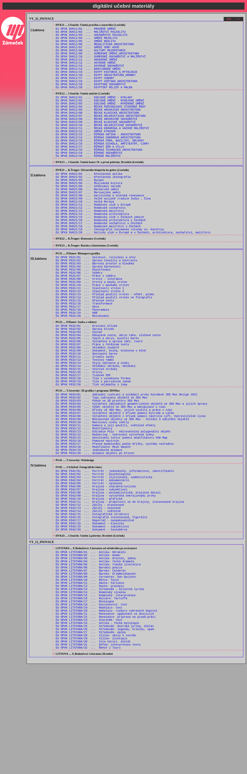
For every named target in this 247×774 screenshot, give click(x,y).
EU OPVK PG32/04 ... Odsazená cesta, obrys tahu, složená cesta (108, 390)
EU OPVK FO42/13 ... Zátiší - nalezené (88, 593)
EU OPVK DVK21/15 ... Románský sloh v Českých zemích (100, 252)
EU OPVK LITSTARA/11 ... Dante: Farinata (90, 680)
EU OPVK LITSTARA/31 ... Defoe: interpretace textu (98, 753)
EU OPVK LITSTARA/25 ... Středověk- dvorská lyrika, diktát (105, 731)
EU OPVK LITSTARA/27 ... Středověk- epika (91, 738)
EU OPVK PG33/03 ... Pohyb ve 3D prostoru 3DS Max (97, 467)
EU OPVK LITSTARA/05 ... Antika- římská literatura (98, 658)
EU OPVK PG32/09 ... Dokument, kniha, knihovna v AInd (101, 408)
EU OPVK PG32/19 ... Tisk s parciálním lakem (93, 444)
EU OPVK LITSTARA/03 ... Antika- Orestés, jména (96, 651)
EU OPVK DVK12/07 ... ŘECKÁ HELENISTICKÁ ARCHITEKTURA (101, 133)
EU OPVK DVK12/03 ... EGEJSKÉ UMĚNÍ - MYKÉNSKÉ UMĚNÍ (100, 118)
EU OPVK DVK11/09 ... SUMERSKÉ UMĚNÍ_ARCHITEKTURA (97, 59)
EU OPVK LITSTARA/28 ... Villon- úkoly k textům (96, 742)
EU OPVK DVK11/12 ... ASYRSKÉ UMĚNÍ (86, 70)
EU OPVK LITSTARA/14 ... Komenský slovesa (91, 691)
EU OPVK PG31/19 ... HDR (76, 364)
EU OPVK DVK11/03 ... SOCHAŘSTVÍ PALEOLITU (91, 37)
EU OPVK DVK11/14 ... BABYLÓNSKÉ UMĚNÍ (88, 77)
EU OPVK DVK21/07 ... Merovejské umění (88, 222)
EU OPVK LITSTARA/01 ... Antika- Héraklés (91, 643)
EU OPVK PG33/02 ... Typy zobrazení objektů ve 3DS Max (101, 463)
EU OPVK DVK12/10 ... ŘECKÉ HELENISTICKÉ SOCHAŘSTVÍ (99, 144)
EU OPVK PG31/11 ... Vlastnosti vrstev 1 (90, 334)
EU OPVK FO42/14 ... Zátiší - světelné (88, 597)
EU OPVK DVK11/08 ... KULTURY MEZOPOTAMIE (91, 55)
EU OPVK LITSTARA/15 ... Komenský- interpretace (96, 695)
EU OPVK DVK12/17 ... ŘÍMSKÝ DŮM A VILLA (90, 169)
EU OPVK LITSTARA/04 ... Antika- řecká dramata (95, 654)
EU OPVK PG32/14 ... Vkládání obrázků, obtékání (96, 426)
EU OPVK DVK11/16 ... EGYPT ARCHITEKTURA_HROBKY (96, 85)
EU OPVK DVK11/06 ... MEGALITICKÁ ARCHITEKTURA (95, 48)
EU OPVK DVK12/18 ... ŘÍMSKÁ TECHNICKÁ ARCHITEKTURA (99, 173)
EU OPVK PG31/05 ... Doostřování (83, 312)
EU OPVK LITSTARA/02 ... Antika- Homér (88, 647)
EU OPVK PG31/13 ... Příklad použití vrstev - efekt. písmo (105, 342)
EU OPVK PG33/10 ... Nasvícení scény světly (92, 492)
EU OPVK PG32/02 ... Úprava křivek (85, 382)
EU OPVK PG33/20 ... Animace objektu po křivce (95, 529)
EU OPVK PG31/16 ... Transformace (84, 353)
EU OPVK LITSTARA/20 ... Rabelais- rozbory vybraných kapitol (106, 713)
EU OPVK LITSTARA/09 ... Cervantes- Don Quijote (96, 673)
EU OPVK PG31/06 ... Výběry (79, 316)
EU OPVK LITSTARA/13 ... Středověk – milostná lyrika (100, 687)
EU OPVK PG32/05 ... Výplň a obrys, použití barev (97, 393)
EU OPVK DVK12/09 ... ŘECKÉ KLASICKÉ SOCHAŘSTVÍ (96, 140)
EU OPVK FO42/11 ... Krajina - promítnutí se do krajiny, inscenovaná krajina (120, 586)
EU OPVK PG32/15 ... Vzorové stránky (86, 430)
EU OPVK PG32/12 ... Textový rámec (85, 419)
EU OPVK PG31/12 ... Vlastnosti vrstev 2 (90, 338)
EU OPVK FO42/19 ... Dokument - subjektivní (92, 615)
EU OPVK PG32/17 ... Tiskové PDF (83, 437)
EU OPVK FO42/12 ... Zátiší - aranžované (90, 589)
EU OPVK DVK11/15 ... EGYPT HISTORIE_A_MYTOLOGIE (96, 81)
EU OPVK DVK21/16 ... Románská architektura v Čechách (101, 255)
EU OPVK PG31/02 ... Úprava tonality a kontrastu (96, 301)
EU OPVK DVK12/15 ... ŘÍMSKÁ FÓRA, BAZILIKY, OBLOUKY (100, 162)
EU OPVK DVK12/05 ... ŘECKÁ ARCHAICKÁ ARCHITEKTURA (98, 125)
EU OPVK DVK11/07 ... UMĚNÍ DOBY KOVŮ (87, 52)
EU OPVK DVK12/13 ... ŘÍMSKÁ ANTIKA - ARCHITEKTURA (98, 155)
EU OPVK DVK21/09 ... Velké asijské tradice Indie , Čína (103, 230)
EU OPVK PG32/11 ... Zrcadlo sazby (85, 415)
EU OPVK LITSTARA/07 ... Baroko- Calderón (91, 665)
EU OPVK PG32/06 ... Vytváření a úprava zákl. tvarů (99, 397)
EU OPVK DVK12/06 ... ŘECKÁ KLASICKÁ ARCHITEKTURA (97, 129)
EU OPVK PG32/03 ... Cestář (79, 386)
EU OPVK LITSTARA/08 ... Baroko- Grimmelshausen (96, 669)
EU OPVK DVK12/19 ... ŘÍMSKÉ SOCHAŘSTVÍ (89, 177)
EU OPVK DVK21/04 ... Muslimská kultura (89, 211)
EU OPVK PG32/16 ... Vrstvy (79, 433)
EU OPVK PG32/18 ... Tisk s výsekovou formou (93, 441)
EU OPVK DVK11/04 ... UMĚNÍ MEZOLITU (86, 41)
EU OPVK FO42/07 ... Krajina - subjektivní (91, 571)
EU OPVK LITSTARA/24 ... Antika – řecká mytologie (97, 727)
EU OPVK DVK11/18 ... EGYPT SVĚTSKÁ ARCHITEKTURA (96, 92)
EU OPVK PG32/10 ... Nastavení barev (86, 411)
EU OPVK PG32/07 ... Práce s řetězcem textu (92, 401)
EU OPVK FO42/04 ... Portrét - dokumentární (92, 560)
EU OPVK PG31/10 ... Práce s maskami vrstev (92, 331)
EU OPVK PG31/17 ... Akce (77, 356)
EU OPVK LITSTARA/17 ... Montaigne (85, 702)
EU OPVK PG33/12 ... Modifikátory (84, 500)
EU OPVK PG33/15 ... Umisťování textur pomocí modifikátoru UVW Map (111, 511)
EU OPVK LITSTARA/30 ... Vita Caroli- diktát (93, 749)
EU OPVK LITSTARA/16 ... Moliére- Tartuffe (91, 698)
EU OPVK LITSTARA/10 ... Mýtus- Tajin (87, 676)
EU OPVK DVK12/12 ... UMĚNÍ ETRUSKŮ (86, 151)
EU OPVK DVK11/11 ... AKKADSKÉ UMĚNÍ (86, 66)
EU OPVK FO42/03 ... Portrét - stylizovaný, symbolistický (104, 556)
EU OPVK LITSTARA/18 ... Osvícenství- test (91, 706)
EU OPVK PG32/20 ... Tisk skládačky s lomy (91, 448)
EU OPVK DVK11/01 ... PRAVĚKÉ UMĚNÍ (86, 30)
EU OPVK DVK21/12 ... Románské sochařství (91, 241)
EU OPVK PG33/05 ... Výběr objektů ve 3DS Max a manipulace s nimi (111, 474)
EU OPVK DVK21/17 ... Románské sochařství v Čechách (99, 259)
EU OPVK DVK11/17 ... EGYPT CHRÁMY (85, 88)
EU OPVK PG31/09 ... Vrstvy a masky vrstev (91, 327)
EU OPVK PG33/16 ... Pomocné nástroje (87, 514)
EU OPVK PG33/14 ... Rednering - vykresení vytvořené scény (105, 507)
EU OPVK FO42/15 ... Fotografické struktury (92, 600)
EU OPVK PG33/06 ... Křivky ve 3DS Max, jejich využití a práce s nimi (114, 478)
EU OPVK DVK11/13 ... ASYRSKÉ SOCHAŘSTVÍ (90, 74)
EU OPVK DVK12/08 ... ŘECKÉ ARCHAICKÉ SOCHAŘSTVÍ (96, 136)
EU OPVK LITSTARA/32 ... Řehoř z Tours (88, 757)
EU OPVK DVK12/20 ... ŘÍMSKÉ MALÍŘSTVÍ (88, 180)
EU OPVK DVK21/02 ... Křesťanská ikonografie (93, 204)
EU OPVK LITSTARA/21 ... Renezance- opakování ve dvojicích (105, 717)
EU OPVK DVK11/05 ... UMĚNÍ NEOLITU (86, 44)
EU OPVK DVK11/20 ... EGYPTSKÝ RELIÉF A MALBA (94, 99)
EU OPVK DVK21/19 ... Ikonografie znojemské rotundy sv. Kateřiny (110, 266)
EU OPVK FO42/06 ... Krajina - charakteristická (96, 567)
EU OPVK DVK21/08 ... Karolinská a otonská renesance (100, 226)
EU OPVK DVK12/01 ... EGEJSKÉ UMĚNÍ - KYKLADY (94, 111)
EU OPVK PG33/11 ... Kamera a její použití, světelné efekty (106, 496)
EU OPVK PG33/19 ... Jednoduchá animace (89, 525)
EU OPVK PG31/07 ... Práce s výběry (86, 320)
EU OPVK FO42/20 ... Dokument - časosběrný (91, 619)
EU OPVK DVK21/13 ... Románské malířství (90, 244)
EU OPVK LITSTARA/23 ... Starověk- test (89, 724)
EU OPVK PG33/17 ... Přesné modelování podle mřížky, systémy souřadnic (115, 518)
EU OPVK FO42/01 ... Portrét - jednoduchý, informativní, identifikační (115, 549)
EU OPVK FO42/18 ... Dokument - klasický (90, 611)
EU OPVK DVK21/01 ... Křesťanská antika (89, 200)
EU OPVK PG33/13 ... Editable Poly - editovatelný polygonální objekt (113, 503)
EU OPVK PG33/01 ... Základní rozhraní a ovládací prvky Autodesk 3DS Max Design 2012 (126, 459)
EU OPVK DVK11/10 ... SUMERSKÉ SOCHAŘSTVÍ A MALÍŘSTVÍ (101, 63)
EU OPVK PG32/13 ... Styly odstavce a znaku (92, 422)
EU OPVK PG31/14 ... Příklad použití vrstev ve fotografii (104, 345)
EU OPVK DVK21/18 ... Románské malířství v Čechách (98, 263)
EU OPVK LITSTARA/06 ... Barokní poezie (89, 662)
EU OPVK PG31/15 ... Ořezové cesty (85, 349)
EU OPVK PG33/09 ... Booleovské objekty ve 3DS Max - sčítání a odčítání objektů (122, 489)
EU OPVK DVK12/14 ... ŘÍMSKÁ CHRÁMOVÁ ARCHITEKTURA (98, 158)
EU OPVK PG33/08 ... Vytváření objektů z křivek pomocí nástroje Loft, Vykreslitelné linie (131, 485)
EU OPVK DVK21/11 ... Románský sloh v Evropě (93, 237)
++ (229, 19)
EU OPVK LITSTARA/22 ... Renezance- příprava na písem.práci (106, 720)
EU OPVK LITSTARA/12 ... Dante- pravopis (90, 684)
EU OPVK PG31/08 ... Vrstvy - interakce (89, 323)
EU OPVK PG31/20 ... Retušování (82, 367)
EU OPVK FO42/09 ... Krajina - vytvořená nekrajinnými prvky (106, 578)
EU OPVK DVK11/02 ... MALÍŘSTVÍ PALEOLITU (91, 33)
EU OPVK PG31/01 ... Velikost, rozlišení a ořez (96, 298)
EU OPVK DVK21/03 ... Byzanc (80, 208)
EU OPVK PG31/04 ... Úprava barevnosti (88, 309)
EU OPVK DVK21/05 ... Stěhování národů (88, 215)
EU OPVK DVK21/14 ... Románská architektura (92, 248)
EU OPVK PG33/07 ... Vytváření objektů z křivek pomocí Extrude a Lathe (115, 481)
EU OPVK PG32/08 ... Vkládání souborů (87, 404)
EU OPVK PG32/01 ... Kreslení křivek (86, 379)
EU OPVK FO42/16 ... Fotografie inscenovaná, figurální (101, 604)
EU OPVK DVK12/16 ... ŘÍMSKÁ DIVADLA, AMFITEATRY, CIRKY (102, 166)
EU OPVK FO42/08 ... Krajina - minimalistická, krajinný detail (108, 575)
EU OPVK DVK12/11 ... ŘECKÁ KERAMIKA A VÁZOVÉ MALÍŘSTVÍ (102, 147)
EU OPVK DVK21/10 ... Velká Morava (85, 233)
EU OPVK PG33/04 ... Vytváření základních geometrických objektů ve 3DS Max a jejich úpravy (131, 470)
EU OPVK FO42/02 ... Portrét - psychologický (93, 553)
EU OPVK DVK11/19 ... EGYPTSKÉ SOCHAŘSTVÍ (91, 96)
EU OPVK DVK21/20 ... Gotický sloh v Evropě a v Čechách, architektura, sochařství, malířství (133, 270)
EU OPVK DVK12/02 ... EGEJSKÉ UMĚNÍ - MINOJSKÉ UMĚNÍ (100, 114)
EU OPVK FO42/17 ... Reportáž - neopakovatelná (95, 608)
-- (238, 19)
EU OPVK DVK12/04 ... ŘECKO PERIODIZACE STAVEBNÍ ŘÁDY (101, 122)
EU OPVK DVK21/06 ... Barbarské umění (87, 219)
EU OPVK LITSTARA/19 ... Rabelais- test (89, 709)
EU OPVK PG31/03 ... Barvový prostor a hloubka (95, 305)
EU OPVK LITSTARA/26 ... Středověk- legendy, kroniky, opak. (106, 735)
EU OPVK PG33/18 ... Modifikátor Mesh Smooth (93, 522)
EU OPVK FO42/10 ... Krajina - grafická (89, 582)
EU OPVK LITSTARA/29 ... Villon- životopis (91, 746)
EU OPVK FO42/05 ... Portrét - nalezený (89, 564)
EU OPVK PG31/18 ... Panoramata (82, 360)
